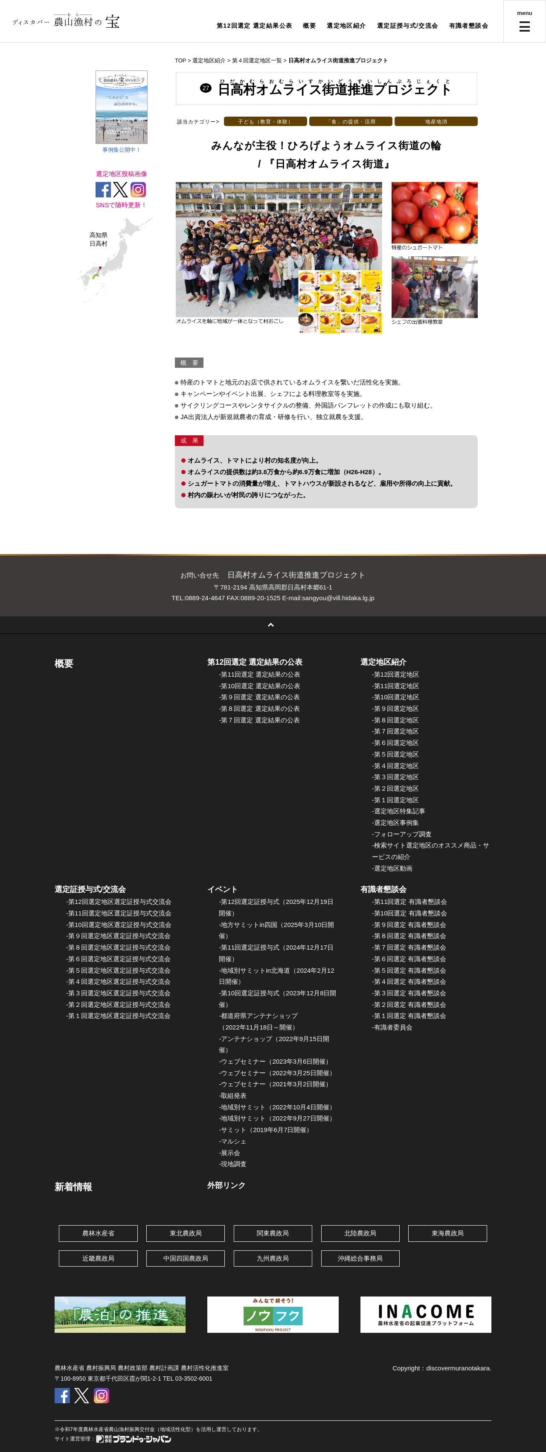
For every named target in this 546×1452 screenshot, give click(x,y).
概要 (309, 25)
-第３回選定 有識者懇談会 (409, 993)
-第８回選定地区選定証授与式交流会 (118, 947)
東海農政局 (448, 1233)
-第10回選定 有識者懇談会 (409, 913)
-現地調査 (233, 1163)
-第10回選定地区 (396, 697)
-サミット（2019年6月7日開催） (266, 1129)
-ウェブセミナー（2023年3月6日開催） (275, 1061)
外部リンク (226, 1185)
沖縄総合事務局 (360, 1258)
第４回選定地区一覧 (257, 60)
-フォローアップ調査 (402, 834)
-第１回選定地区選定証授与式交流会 (118, 1015)
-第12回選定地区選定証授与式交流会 (118, 901)
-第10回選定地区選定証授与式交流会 (118, 924)
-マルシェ (233, 1141)
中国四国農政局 (185, 1258)
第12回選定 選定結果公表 (255, 25)
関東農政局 (273, 1233)
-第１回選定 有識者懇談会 (409, 1015)
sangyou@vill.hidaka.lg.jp (338, 597)
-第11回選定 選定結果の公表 (259, 674)
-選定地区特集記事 (398, 811)
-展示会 (229, 1152)
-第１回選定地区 (395, 800)
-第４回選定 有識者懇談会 (409, 981)
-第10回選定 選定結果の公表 (259, 685)
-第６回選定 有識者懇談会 (409, 958)
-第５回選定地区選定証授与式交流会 (118, 970)
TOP (180, 60)
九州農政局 (273, 1258)
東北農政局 (186, 1233)
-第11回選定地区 (396, 685)
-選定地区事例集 (395, 822)
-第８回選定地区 (395, 720)
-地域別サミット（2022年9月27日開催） (277, 1118)
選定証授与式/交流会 (408, 25)
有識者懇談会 (468, 25)
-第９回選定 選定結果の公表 (259, 697)
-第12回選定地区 (396, 674)
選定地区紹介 (346, 25)
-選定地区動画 (392, 868)
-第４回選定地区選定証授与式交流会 (118, 981)
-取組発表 (233, 1095)
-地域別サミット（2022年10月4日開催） (277, 1107)
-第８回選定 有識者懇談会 (409, 935)
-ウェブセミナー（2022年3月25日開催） (277, 1073)
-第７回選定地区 (395, 731)
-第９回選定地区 (395, 708)
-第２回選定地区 (395, 788)
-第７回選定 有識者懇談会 (409, 947)
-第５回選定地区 (395, 754)
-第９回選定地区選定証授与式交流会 (118, 935)
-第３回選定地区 (395, 776)
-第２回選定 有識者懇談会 (409, 1004)
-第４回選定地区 (395, 765)
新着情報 (73, 1187)
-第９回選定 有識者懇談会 (409, 924)
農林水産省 (98, 1233)
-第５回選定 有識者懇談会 (409, 970)
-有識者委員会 (392, 1027)
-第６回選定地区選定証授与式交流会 (118, 958)
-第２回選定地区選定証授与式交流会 (118, 1004)
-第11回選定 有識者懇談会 (409, 901)
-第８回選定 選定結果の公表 (259, 708)
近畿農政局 (98, 1258)
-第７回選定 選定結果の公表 (259, 720)
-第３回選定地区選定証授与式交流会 (118, 993)
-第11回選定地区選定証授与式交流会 (118, 913)
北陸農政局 (360, 1233)
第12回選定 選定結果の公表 (254, 662)
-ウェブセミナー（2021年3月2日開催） (275, 1084)
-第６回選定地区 (395, 742)
